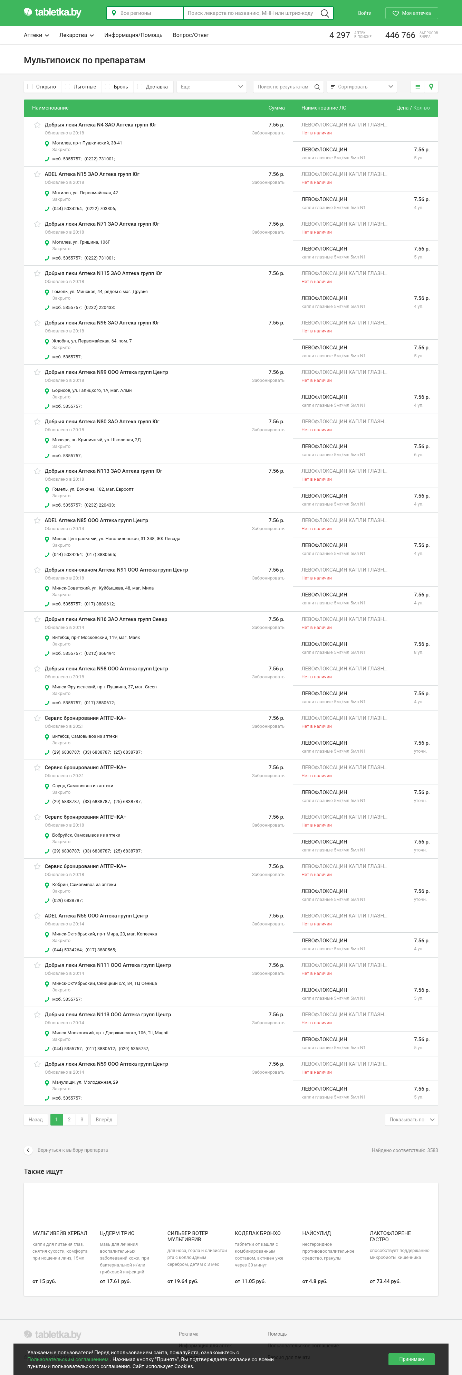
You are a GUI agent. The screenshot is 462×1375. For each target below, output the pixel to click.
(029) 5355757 (133, 1048)
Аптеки (36, 35)
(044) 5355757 (67, 1048)
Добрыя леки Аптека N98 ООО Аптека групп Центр (106, 669)
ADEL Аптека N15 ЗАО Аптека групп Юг (92, 174)
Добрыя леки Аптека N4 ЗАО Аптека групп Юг (101, 125)
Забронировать (268, 132)
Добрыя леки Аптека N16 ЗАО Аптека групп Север (106, 619)
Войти (364, 13)
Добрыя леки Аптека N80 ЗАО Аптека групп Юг (102, 421)
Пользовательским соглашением (68, 1359)
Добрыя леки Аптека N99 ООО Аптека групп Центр (106, 372)
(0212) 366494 (99, 653)
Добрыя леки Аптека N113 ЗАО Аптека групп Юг (104, 471)
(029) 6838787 (67, 900)
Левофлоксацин (324, 150)
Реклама (189, 1334)
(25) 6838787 (127, 752)
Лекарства (76, 35)
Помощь (277, 1334)
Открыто (41, 87)
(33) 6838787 (96, 752)
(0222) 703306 (100, 208)
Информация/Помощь (133, 35)
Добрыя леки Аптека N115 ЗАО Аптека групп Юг (104, 273)
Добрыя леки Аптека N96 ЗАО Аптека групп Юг (102, 323)
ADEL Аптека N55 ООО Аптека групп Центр (96, 916)
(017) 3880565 (100, 554)
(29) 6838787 (65, 752)
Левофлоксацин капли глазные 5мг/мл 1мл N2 (344, 125)
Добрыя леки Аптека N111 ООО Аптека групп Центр (108, 965)
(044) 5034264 (67, 208)
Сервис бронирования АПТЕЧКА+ (86, 718)
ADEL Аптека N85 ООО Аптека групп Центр (96, 520)
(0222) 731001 (99, 158)
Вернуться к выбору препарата (66, 1150)
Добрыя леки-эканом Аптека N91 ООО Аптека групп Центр (116, 570)
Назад (36, 1119)
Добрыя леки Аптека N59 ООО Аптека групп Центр (106, 1064)
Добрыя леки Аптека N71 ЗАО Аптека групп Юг (102, 224)
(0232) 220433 (99, 307)
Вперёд (104, 1119)
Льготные (80, 87)
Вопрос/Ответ (191, 35)
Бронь (116, 87)
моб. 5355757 (66, 158)
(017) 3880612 (99, 603)
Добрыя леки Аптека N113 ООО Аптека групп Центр (108, 1014)
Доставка (152, 87)
